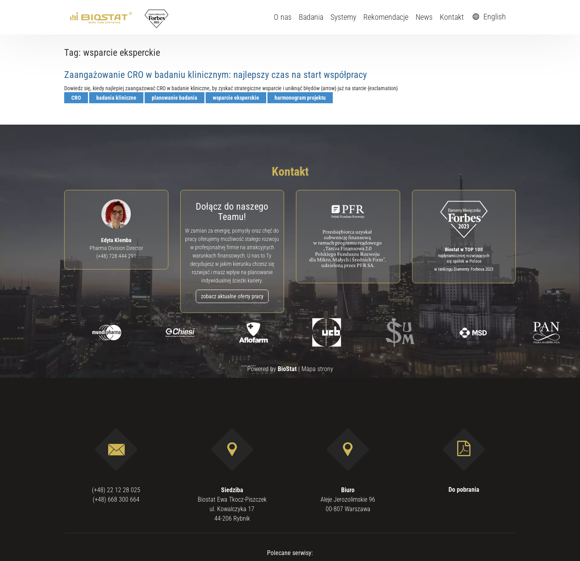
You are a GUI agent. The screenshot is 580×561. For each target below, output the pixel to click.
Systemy (343, 17)
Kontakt (452, 17)
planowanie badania (174, 98)
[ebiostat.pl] (101, 17)
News (424, 17)
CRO (76, 98)
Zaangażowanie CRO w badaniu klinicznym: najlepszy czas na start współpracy (215, 74)
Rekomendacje (385, 17)
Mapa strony (317, 369)
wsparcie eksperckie (236, 98)
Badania (311, 17)
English (488, 16)
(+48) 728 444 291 (116, 256)
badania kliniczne (116, 98)
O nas (283, 17)
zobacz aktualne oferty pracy (232, 296)
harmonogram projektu (300, 98)
